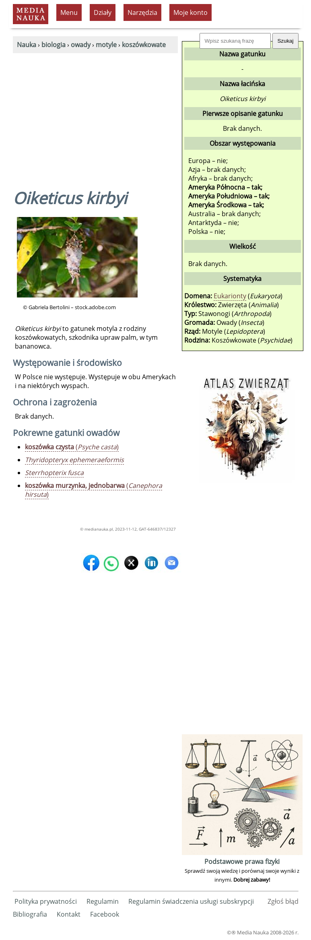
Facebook (104, 914)
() (72, 446)
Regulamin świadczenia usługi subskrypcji (191, 901)
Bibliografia (30, 914)
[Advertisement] (95, 113)
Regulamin (103, 901)
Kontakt (68, 914)
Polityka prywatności (45, 901)
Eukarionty (230, 295)
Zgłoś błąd (283, 901)
